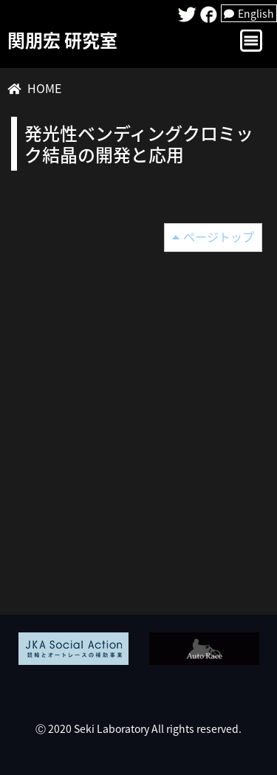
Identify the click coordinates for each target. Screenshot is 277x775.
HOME (44, 88)
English (249, 13)
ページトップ (218, 236)
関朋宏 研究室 (62, 40)
